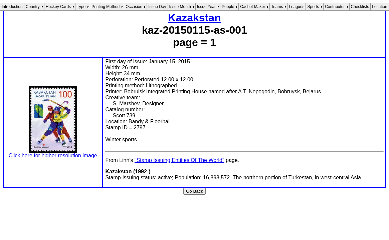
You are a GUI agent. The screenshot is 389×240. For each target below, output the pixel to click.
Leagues (296, 6)
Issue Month (180, 6)
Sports (313, 6)
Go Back (194, 191)
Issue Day (157, 6)
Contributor (335, 6)
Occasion (134, 6)
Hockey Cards (58, 6)
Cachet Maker (252, 6)
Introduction (12, 6)
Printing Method (105, 6)
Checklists (360, 6)
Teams (277, 6)
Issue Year (206, 6)
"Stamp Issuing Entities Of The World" (179, 160)
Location (379, 6)
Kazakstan (194, 18)
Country (33, 6)
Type (81, 6)
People (228, 6)
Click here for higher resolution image (53, 155)
